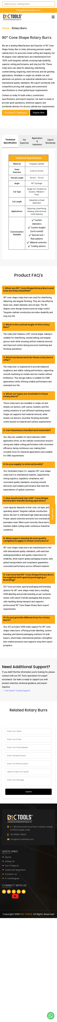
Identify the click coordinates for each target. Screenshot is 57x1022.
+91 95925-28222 (18, 834)
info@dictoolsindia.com (28, 10)
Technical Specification (10, 141)
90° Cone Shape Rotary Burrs (26, 37)
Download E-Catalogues (16, 112)
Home (5, 28)
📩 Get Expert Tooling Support (16, 690)
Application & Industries (37, 141)
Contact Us (11, 874)
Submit (28, 791)
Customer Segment (15, 869)
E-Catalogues (12, 878)
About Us (9, 861)
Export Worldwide (50, 141)
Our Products (12, 865)
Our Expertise (24, 141)
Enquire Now (52, 514)
